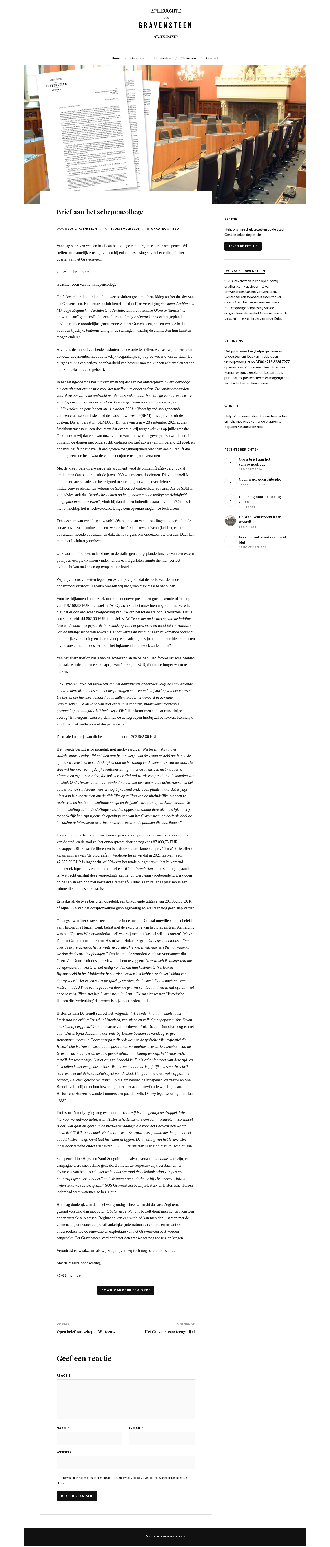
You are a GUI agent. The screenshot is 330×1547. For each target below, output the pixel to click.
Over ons (137, 58)
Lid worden (162, 58)
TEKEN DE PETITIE (243, 246)
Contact (212, 58)
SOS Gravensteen (83, 228)
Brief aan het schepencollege (121, 210)
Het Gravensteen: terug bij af (170, 1331)
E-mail (136, 1428)
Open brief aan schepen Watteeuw (86, 1331)
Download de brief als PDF (125, 1290)
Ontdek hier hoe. (250, 426)
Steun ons (189, 58)
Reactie (64, 1375)
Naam (63, 1428)
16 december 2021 (127, 228)
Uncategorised (168, 228)
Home (116, 58)
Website (64, 1452)
